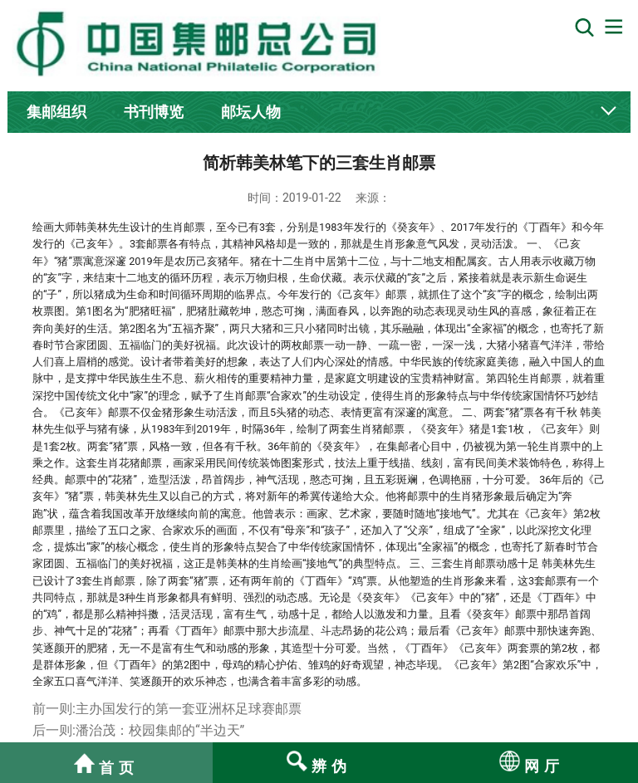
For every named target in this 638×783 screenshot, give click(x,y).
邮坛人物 (251, 111)
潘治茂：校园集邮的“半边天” (160, 730)
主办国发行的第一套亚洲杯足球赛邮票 (189, 709)
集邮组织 (56, 111)
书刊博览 (154, 111)
